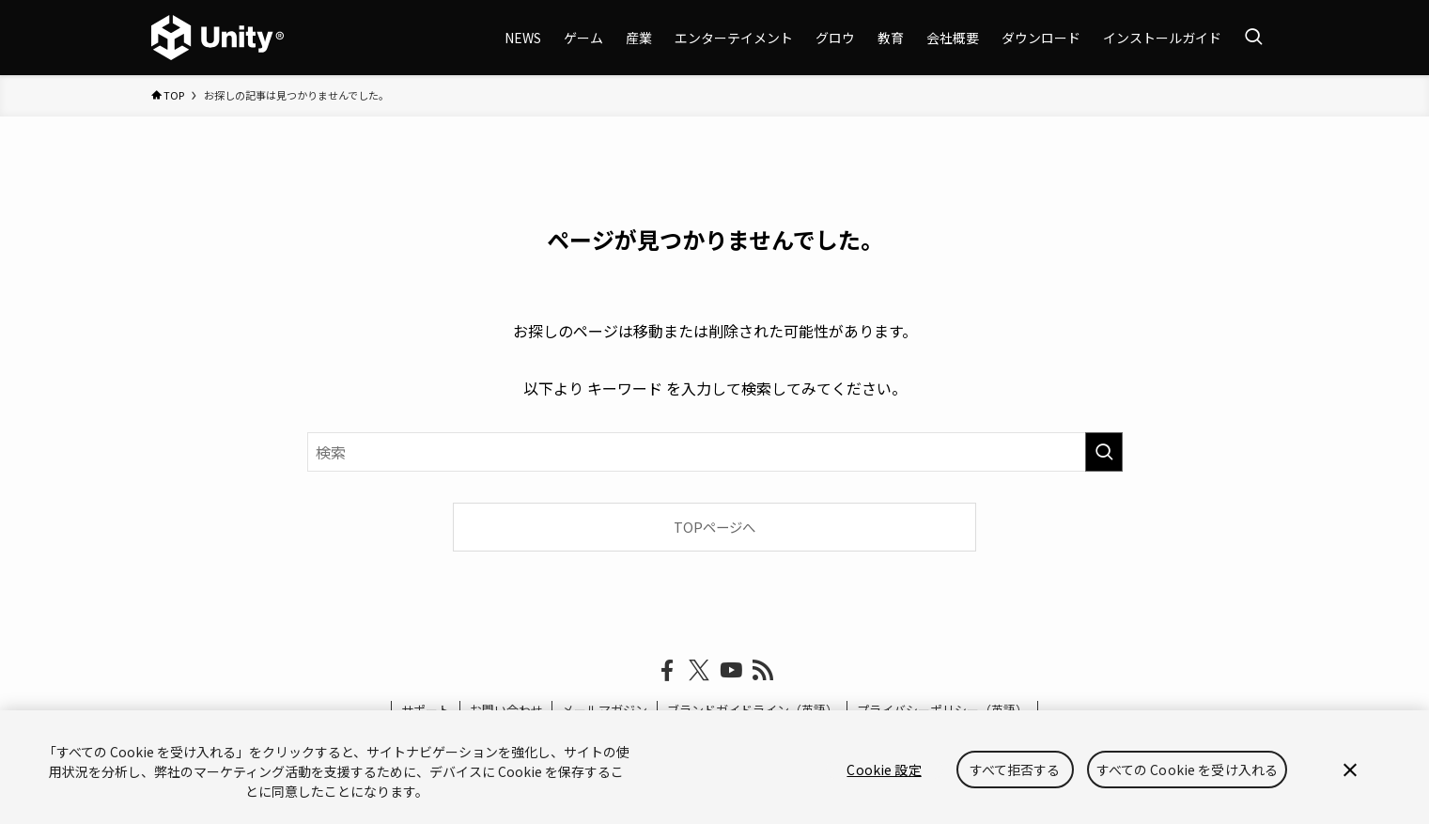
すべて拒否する (1015, 769)
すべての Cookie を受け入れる (1187, 769)
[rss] (763, 671)
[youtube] (731, 671)
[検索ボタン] (1253, 37)
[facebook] (667, 671)
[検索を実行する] (1104, 452)
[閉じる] (1350, 769)
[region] (714, 767)
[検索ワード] (715, 452)
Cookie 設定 (884, 769)
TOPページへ (714, 526)
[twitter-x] (699, 671)
